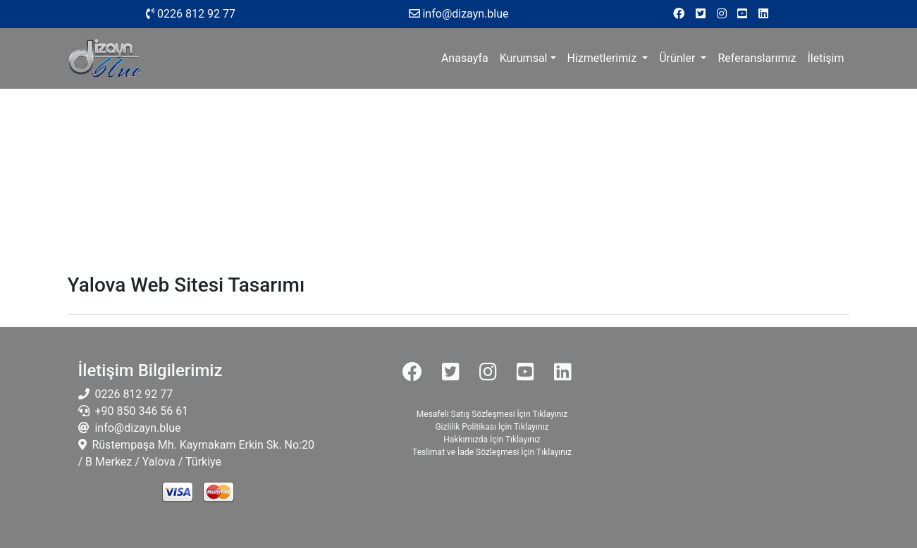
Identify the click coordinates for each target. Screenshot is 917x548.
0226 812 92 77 (190, 13)
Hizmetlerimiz (603, 58)
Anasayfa (467, 57)
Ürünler (678, 58)
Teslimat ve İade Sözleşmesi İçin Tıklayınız (492, 452)
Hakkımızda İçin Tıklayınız (491, 439)
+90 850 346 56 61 (139, 411)
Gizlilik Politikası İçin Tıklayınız (491, 427)
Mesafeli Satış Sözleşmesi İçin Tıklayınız (492, 414)
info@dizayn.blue (136, 428)
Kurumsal (524, 58)
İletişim (825, 58)
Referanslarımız (757, 58)
